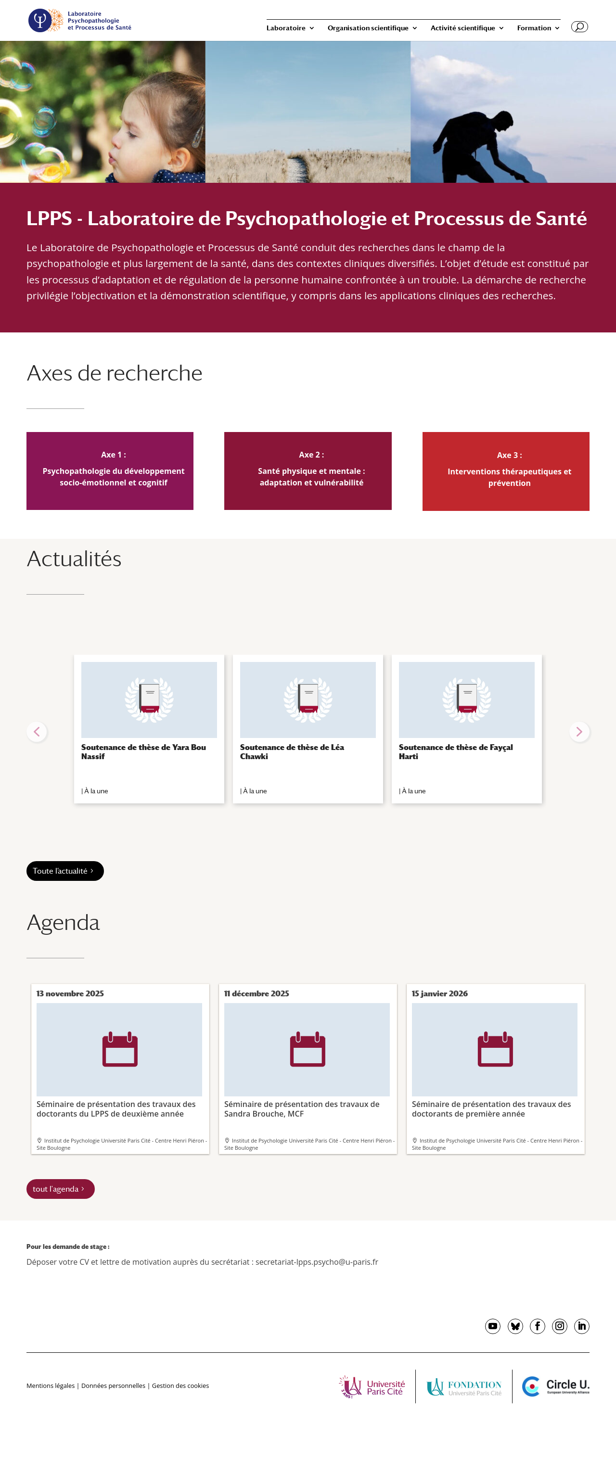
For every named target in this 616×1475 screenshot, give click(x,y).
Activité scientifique (463, 28)
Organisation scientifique (368, 28)
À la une (96, 791)
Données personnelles (113, 1385)
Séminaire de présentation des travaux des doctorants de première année (495, 1060)
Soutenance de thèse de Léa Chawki (292, 752)
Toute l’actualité (60, 871)
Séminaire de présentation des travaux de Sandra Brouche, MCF (307, 1060)
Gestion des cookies (180, 1385)
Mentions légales (50, 1385)
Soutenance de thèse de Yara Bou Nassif (143, 752)
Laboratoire (286, 28)
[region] (308, 732)
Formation (534, 28)
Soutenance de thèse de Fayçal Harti (456, 752)
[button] (36, 732)
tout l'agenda (55, 1189)
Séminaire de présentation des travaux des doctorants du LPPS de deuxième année (119, 1060)
